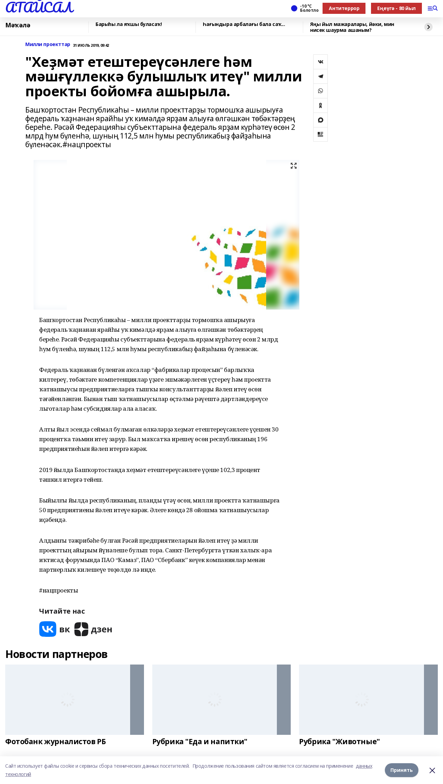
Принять (401, 770)
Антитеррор (344, 8)
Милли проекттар (47, 44)
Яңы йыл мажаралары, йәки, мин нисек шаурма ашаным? (352, 27)
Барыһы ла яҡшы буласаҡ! (129, 24)
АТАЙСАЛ (38, 7)
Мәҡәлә (17, 25)
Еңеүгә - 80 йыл (396, 8)
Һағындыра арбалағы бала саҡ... (244, 24)
